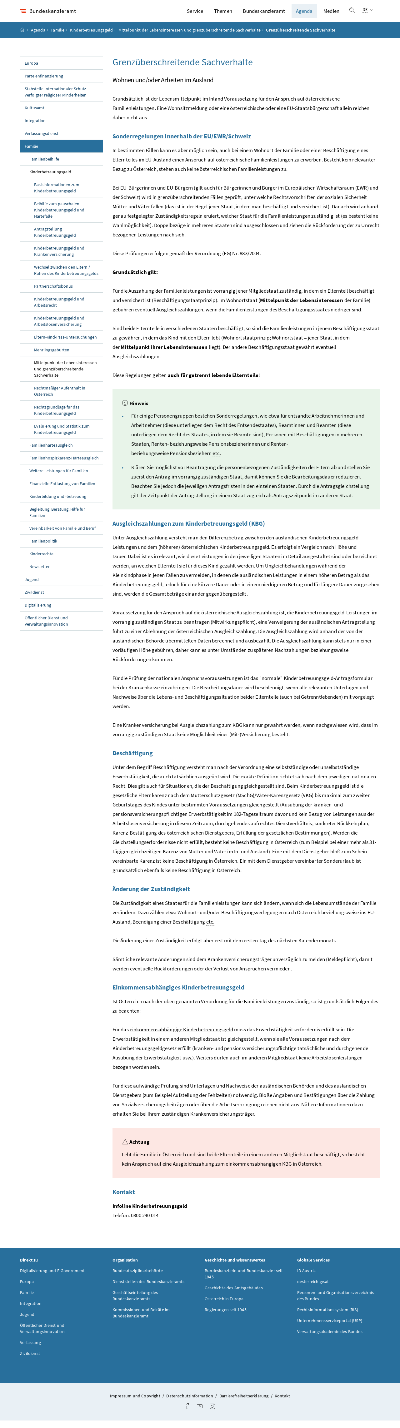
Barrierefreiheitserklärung (244, 1403)
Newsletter (39, 574)
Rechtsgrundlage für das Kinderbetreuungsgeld (56, 417)
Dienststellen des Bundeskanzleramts (148, 1289)
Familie (57, 37)
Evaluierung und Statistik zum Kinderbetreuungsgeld (62, 436)
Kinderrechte (41, 561)
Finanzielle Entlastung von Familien (62, 490)
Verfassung (30, 1349)
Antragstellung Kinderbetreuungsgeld (55, 239)
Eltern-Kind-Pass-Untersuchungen (65, 344)
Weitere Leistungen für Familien (58, 478)
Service (195, 14)
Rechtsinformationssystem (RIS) (327, 1317)
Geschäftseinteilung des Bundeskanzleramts (135, 1303)
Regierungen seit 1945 (226, 1317)
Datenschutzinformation (190, 1403)
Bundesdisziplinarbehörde (137, 1278)
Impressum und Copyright (135, 1403)
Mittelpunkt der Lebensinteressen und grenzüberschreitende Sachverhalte (189, 37)
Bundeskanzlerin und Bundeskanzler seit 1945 (244, 1281)
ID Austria (306, 1278)
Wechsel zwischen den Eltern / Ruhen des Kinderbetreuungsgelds (66, 277)
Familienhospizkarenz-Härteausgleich (64, 465)
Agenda (304, 14)
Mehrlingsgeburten (51, 357)
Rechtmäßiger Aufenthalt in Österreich (59, 398)
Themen (223, 14)
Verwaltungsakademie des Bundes (329, 1338)
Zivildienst (34, 599)
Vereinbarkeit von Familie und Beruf (62, 535)
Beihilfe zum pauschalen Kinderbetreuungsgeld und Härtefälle (59, 217)
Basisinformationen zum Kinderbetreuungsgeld (56, 195)
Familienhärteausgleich (51, 452)
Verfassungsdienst (41, 140)
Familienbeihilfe (44, 166)
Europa (31, 70)
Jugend (32, 586)
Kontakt (282, 1403)
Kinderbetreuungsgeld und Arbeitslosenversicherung (59, 328)
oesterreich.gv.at (313, 1289)
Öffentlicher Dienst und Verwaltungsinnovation (46, 628)
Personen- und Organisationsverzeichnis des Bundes (335, 1303)
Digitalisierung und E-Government (52, 1278)
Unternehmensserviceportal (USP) (329, 1328)
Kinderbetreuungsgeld (91, 37)
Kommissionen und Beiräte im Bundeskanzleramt (141, 1320)
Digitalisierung (38, 612)
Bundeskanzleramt (264, 14)
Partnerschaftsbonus (53, 293)
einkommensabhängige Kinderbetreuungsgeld (181, 1036)
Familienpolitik (43, 548)
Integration (35, 128)
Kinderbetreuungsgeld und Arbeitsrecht (59, 309)
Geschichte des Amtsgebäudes (234, 1295)
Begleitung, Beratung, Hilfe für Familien (57, 519)
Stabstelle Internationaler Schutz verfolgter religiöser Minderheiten (56, 99)
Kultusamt (34, 115)
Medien (331, 14)
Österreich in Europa (224, 1306)
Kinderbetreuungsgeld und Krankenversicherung (59, 258)
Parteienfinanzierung (44, 83)
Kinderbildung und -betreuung (57, 503)
